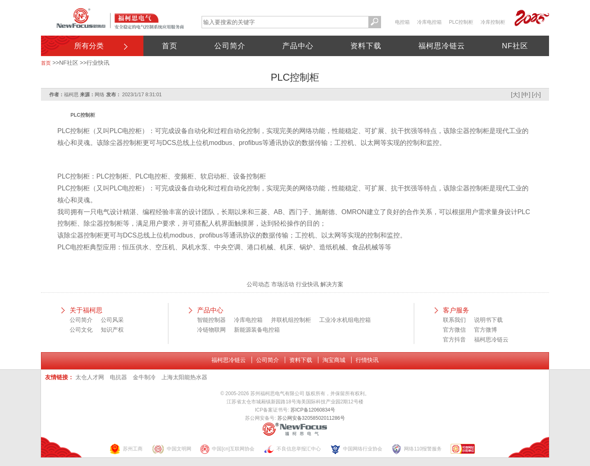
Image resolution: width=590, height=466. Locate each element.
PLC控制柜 (461, 22)
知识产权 (112, 329)
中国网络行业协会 (356, 449)
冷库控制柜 (493, 22)
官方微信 (454, 329)
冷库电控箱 (429, 22)
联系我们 (454, 320)
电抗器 (118, 377)
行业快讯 (97, 62)
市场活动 (282, 284)
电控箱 (402, 22)
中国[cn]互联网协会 (227, 449)
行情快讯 (367, 360)
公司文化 (81, 329)
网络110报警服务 (416, 449)
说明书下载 (488, 320)
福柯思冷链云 (441, 46)
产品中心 (297, 46)
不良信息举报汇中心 (292, 449)
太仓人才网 (89, 377)
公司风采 (112, 320)
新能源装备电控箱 (257, 329)
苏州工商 (126, 449)
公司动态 (258, 284)
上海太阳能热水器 (184, 377)
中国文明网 (171, 449)
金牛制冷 (144, 377)
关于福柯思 (86, 310)
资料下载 (365, 46)
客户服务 (456, 310)
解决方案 (331, 284)
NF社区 (515, 46)
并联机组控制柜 (291, 320)
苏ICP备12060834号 (312, 410)
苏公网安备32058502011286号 (311, 418)
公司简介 (229, 46)
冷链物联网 (211, 329)
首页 (169, 46)
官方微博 (485, 329)
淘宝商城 (333, 360)
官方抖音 (454, 339)
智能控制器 (211, 320)
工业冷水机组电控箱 (345, 320)
